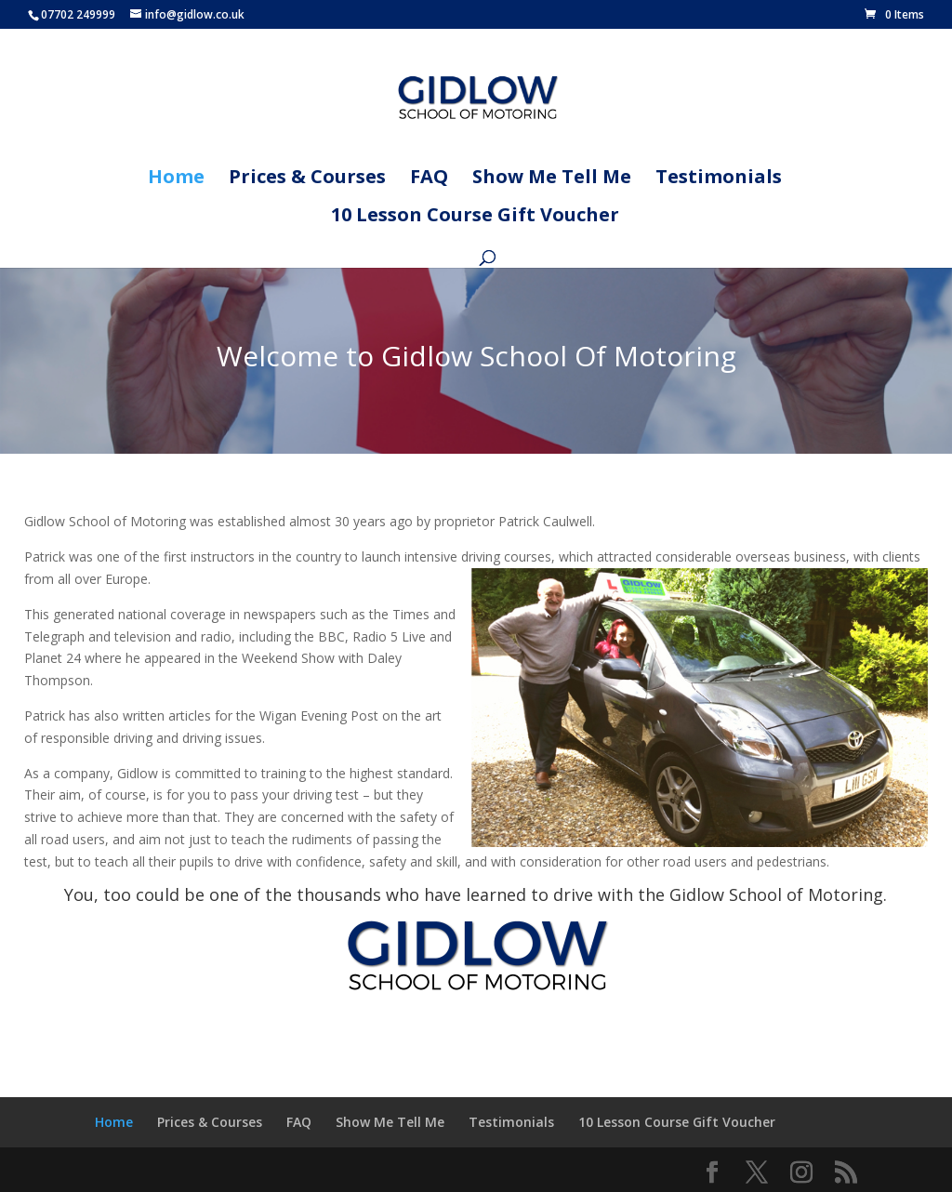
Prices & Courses (307, 179)
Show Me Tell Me (551, 179)
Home (176, 179)
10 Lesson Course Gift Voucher (475, 217)
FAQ (429, 179)
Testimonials (718, 179)
